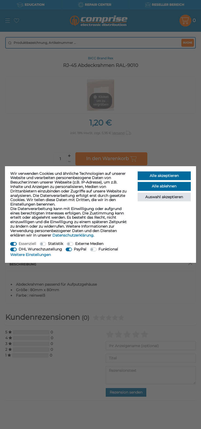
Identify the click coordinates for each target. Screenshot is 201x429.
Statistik (55, 243)
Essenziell (27, 243)
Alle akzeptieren (164, 175)
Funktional (108, 249)
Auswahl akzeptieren (164, 197)
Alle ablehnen (164, 186)
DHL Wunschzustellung (40, 249)
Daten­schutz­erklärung (72, 235)
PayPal (80, 249)
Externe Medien (89, 243)
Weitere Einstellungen (30, 254)
